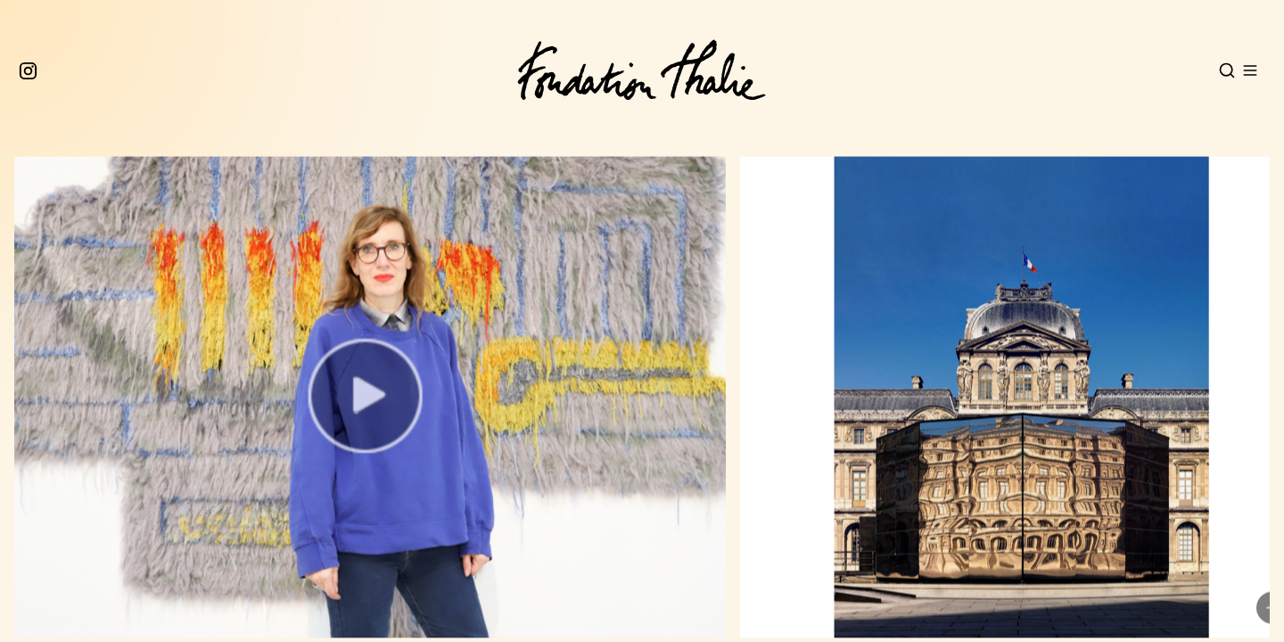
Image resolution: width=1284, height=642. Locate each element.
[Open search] (1227, 70)
